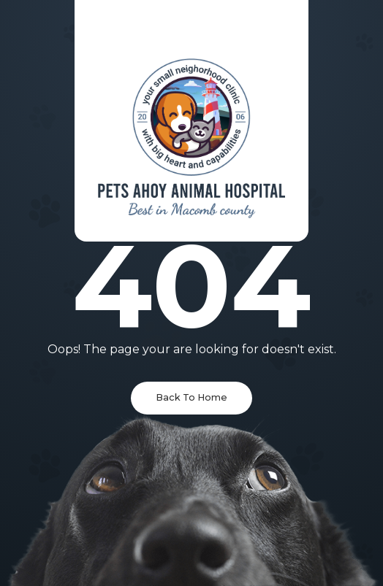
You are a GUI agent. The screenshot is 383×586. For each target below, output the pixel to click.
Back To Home (191, 397)
